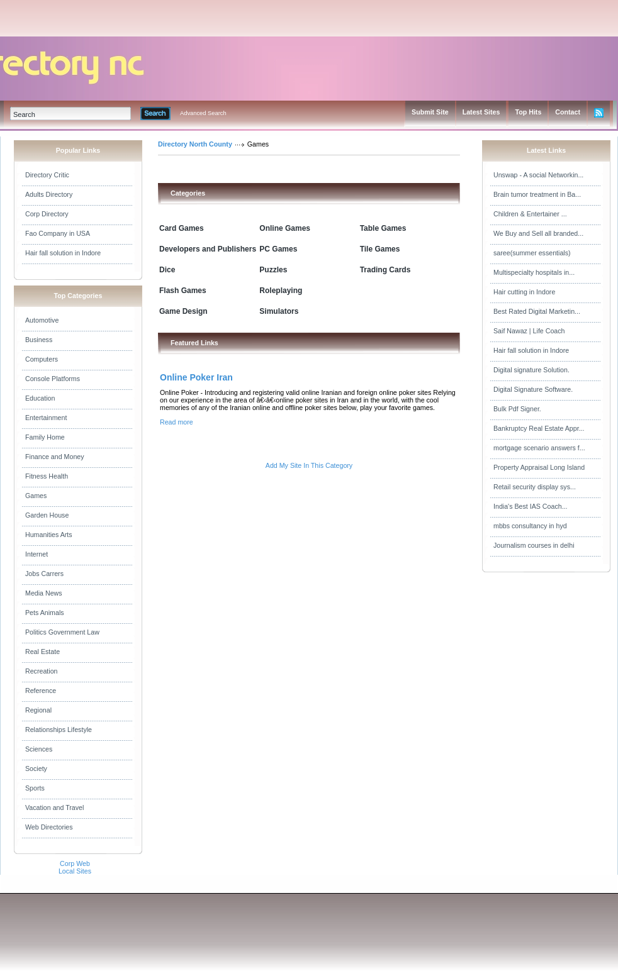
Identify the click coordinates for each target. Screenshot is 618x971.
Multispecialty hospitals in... (534, 272)
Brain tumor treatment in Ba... (537, 194)
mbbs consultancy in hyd (530, 526)
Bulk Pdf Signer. (517, 409)
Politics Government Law (62, 632)
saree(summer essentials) (532, 253)
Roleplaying (280, 290)
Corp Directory (47, 214)
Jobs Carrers (44, 573)
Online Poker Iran (196, 377)
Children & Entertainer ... (530, 214)
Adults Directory (48, 194)
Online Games (284, 228)
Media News (43, 593)
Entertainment (46, 417)
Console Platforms (52, 378)
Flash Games (182, 290)
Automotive (42, 320)
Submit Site (430, 112)
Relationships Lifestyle (58, 729)
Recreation (41, 671)
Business (38, 339)
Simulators (278, 311)
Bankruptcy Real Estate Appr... (539, 428)
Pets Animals (44, 612)
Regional (38, 710)
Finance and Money (54, 456)
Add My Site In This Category (309, 465)
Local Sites (75, 871)
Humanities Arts (48, 534)
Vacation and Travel (54, 807)
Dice (167, 269)
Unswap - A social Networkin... (538, 175)
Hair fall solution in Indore (63, 253)
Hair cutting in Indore (524, 292)
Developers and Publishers (207, 249)
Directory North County (195, 144)
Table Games (383, 228)
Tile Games (380, 249)
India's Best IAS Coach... (530, 506)
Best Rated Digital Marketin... (536, 311)
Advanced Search (203, 113)
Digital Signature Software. (533, 389)
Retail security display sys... (534, 487)
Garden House (47, 515)
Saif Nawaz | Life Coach (529, 331)
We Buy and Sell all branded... (538, 233)
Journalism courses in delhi (534, 545)
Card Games (181, 228)
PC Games (278, 249)
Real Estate (42, 651)
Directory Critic (47, 175)
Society (36, 768)
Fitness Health (46, 476)
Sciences (38, 749)
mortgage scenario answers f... (539, 448)
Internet (36, 554)
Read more (176, 422)
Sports (35, 788)
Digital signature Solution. (531, 370)
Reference (40, 690)
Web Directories (49, 827)
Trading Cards (385, 269)
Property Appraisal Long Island (539, 467)
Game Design (183, 311)
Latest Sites (481, 112)
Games (36, 495)
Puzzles (273, 269)
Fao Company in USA (57, 233)
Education (40, 398)
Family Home (45, 437)
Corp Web (75, 863)
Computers (41, 359)
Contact (567, 112)
